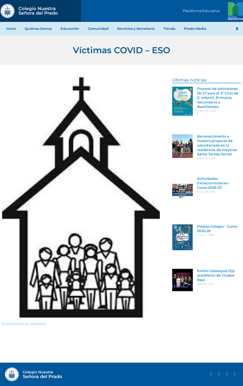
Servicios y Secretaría (136, 29)
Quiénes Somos (38, 29)
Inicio (11, 29)
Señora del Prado (38, 11)
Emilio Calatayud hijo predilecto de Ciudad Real (216, 275)
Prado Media (195, 29)
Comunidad (98, 29)
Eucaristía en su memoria (24, 324)
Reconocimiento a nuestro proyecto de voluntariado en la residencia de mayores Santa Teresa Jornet (217, 145)
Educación (69, 29)
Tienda (169, 29)
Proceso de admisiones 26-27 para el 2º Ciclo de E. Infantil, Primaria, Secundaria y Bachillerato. (217, 98)
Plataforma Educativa (201, 11)
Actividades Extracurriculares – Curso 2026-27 (213, 183)
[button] (237, 29)
